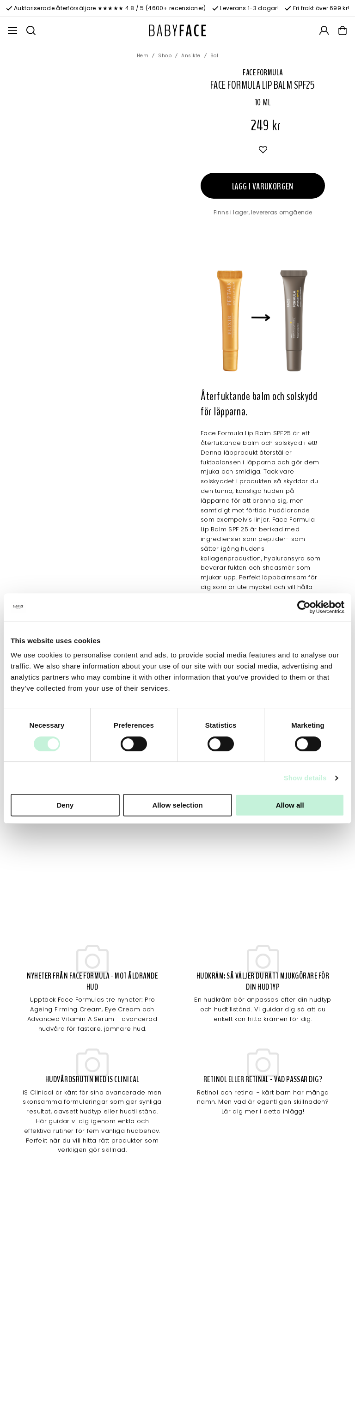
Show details (305, 778)
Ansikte (191, 55)
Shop (164, 55)
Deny (64, 805)
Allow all (290, 805)
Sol (214, 55)
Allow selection (177, 805)
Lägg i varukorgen (263, 186)
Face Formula (262, 72)
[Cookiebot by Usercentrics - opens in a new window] (303, 607)
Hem (143, 55)
